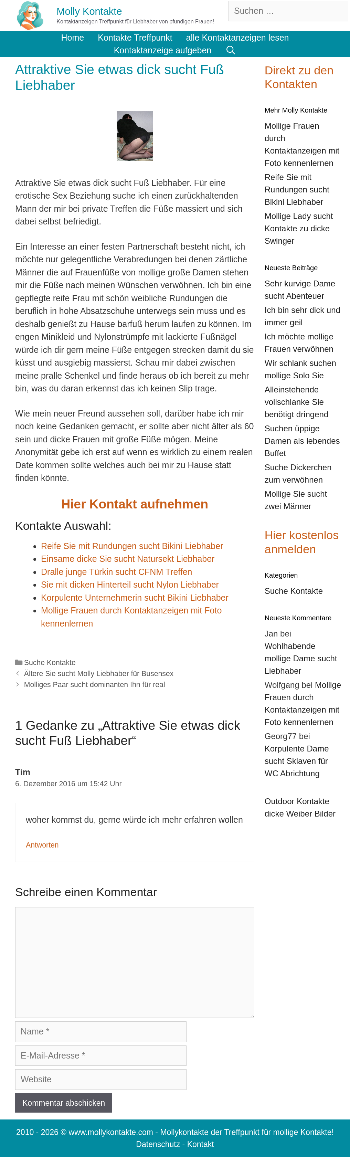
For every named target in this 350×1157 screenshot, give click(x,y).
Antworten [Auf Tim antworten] (42, 845)
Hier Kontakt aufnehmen (135, 504)
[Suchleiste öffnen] (230, 50)
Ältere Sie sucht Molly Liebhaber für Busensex (99, 674)
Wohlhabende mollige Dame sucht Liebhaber (301, 658)
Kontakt (200, 1144)
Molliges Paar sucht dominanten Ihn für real (94, 685)
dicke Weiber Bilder (300, 813)
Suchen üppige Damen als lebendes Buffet (302, 441)
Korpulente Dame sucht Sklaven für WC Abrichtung (297, 761)
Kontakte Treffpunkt (135, 37)
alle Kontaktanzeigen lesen (237, 37)
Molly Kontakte (89, 11)
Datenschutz (158, 1144)
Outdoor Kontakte (297, 801)
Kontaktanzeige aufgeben (163, 50)
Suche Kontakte (50, 663)
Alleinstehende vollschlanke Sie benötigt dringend (296, 402)
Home (72, 37)
